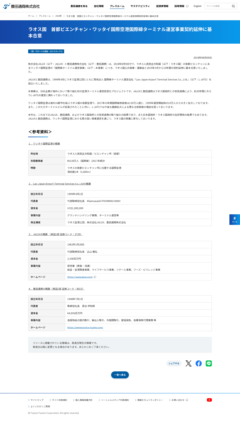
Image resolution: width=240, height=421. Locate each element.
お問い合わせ (38, 406)
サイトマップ (38, 400)
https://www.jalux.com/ (80, 277)
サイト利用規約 (62, 400)
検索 (233, 6)
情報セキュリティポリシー (162, 400)
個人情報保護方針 (89, 400)
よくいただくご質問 (69, 406)
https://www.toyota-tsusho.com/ (86, 327)
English (197, 5)
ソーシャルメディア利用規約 (123, 400)
